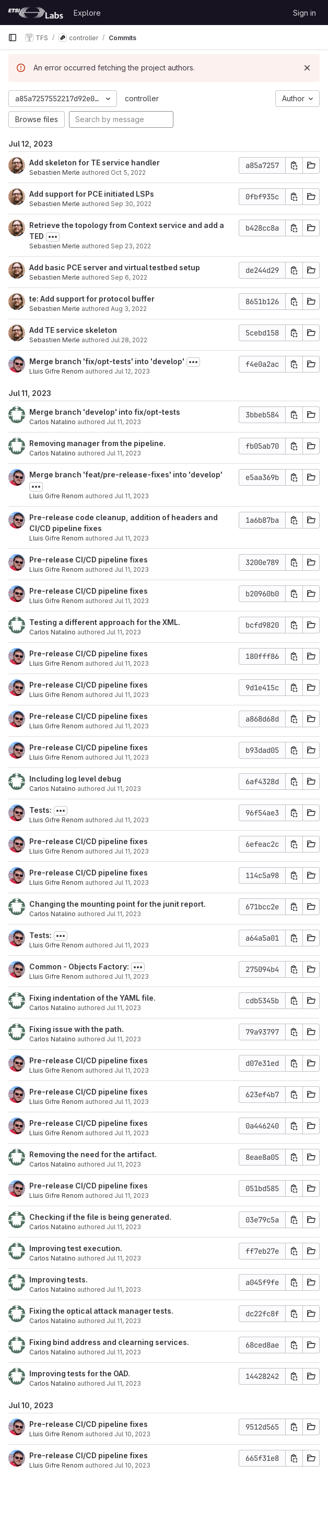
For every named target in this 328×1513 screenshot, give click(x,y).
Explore (87, 12)
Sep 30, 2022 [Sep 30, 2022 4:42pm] (131, 204)
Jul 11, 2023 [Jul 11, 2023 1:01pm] (131, 757)
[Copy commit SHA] (294, 165)
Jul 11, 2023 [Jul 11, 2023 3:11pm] (131, 569)
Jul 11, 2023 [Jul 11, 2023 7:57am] (124, 1258)
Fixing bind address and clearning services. (109, 1342)
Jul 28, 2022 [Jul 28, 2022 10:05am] (129, 340)
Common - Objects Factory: (79, 966)
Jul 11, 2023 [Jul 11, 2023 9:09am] (124, 1164)
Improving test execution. (75, 1248)
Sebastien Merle (54, 172)
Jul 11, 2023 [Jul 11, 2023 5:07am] (124, 1383)
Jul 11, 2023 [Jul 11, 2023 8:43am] (131, 1195)
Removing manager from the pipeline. (97, 443)
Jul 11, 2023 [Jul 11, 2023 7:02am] (124, 1352)
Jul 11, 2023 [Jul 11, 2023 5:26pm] (124, 422)
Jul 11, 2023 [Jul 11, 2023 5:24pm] (124, 453)
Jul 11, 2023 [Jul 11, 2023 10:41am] (131, 945)
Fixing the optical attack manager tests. (101, 1310)
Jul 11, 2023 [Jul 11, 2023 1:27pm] (131, 726)
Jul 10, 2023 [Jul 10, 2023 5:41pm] (132, 1434)
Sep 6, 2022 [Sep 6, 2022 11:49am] (129, 277)
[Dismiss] (307, 68)
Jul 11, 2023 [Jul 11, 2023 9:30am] (131, 1102)
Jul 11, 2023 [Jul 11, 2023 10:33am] (124, 1008)
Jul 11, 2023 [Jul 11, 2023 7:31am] (124, 1321)
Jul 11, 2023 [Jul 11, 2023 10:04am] (124, 1039)
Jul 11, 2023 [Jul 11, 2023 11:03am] (131, 882)
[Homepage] (35, 12)
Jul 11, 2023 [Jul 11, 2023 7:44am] (124, 1289)
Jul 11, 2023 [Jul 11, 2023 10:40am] (131, 976)
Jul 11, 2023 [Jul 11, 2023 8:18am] (124, 1227)
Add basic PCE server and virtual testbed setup (114, 267)
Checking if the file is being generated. (100, 1216)
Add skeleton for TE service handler (94, 162)
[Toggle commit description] (53, 237)
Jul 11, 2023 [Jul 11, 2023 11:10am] (131, 851)
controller (142, 98)
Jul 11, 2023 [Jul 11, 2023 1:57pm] (131, 663)
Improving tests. (58, 1279)
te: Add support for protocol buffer (92, 298)
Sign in (304, 12)
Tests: (40, 810)
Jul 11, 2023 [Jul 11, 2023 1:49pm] (131, 695)
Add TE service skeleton (73, 330)
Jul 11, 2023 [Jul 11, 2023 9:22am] (131, 1133)
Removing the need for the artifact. (93, 1154)
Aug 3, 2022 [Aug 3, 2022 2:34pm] (129, 309)
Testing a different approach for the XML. (104, 622)
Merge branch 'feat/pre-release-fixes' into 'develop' (125, 474)
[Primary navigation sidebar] (12, 37)
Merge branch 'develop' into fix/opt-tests (104, 411)
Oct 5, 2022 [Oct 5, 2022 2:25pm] (128, 172)
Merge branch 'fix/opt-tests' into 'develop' (106, 361)
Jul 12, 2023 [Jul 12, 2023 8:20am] (132, 371)
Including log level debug (75, 778)
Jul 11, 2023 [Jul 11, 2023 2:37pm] (131, 601)
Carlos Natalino (52, 422)
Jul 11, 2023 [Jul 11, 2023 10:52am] (124, 914)
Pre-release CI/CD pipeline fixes (88, 559)
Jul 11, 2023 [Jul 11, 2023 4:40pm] (131, 496)
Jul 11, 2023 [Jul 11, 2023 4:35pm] (131, 538)
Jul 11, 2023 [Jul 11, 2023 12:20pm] (124, 788)
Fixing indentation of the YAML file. (92, 997)
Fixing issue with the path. (76, 1029)
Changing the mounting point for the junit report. (117, 903)
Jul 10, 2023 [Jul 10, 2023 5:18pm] (132, 1465)
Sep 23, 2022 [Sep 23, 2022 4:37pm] (131, 246)
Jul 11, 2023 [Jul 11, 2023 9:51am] (131, 1070)
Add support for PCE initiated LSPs (91, 193)
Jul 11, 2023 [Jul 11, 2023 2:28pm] (124, 632)
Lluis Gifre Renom (56, 371)
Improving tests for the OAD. (79, 1373)
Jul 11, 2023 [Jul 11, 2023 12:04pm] (131, 820)
